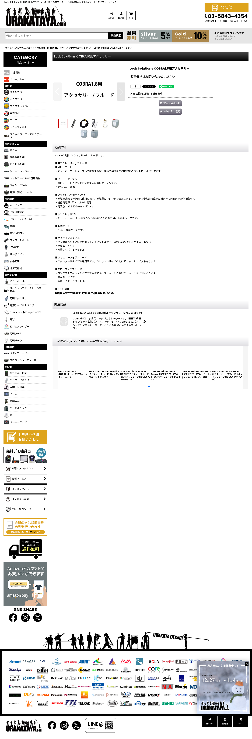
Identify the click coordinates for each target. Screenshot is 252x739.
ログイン (116, 18)
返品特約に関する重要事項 (146, 93)
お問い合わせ (154, 77)
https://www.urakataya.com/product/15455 (84, 293)
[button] (57, 91)
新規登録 (135, 18)
